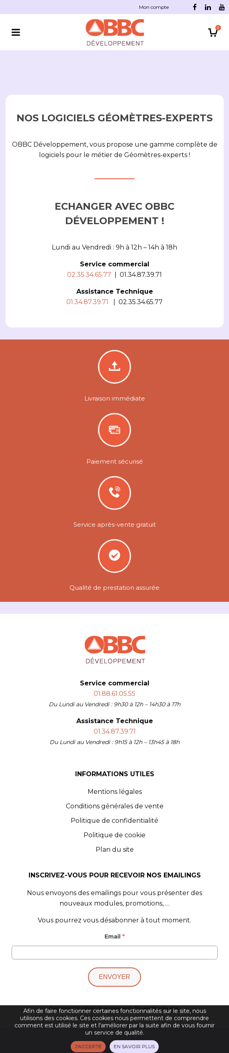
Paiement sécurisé (114, 461)
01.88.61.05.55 (114, 693)
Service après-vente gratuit (115, 524)
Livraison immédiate (114, 398)
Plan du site (115, 849)
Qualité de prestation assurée (114, 587)
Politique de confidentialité (114, 820)
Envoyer (114, 976)
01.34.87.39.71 (115, 731)
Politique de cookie (114, 835)
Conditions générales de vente (115, 806)
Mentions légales (115, 791)
